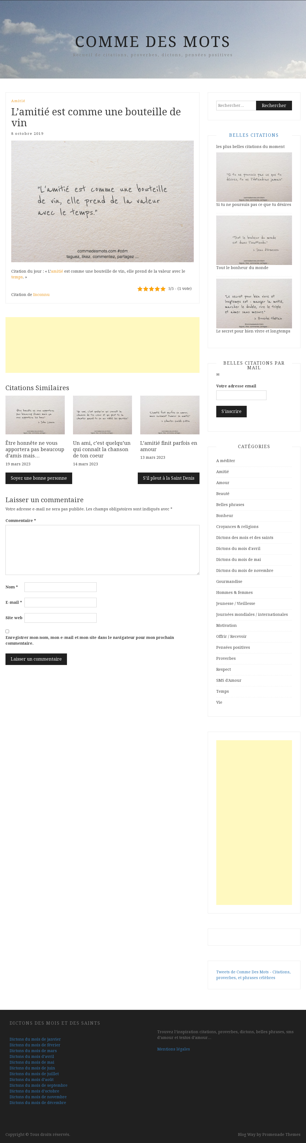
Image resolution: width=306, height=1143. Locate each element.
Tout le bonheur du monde (242, 268)
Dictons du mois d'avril (238, 548)
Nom (11, 587)
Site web (14, 618)
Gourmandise (229, 581)
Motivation (226, 625)
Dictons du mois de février (35, 1045)
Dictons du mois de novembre (244, 570)
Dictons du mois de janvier (35, 1039)
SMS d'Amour (229, 680)
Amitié (18, 101)
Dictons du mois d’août (32, 1079)
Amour (222, 482)
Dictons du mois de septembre (39, 1085)
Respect (223, 669)
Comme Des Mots (153, 42)
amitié (57, 271)
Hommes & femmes (234, 592)
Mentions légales (173, 1049)
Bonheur (224, 515)
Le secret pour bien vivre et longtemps (253, 331)
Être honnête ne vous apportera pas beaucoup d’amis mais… (34, 449)
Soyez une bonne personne (39, 478)
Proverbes (226, 658)
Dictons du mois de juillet (34, 1074)
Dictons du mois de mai (238, 559)
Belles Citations (254, 135)
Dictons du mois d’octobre (34, 1091)
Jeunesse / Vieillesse (235, 603)
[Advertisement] (102, 345)
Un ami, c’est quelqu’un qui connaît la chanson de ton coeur (102, 449)
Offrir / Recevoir (231, 636)
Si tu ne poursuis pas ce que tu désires (253, 204)
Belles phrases (230, 504)
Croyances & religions (237, 526)
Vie (219, 702)
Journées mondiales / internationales (252, 614)
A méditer (225, 461)
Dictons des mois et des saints (244, 537)
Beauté (222, 493)
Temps (222, 691)
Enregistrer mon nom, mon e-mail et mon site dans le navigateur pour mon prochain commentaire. (89, 640)
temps (17, 277)
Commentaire (20, 520)
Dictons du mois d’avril (32, 1056)
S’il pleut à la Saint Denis (168, 478)
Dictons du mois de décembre (38, 1102)
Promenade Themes (281, 1134)
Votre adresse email (236, 386)
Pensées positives (233, 647)
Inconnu (41, 294)
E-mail (13, 602)
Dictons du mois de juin (32, 1068)
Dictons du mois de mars (33, 1051)
